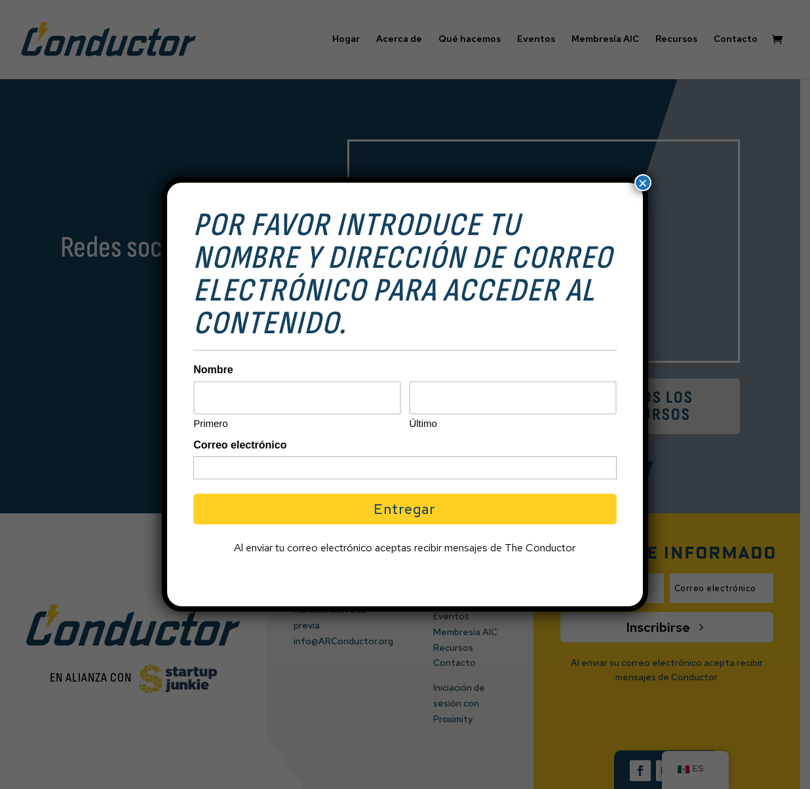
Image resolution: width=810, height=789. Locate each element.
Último (423, 423)
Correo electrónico (239, 444)
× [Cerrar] (642, 182)
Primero (210, 423)
